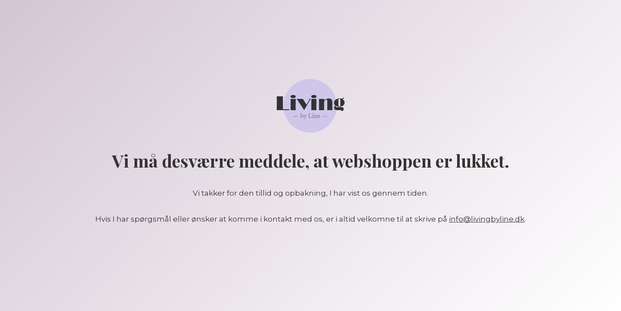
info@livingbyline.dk (486, 219)
